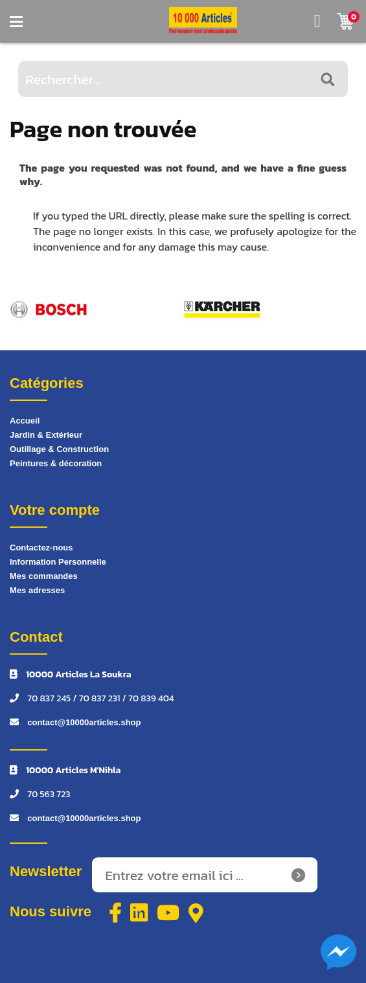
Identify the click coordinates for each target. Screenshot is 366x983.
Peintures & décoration (56, 463)
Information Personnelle (58, 562)
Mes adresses (37, 590)
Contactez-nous (41, 547)
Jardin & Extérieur (46, 435)
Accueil (25, 420)
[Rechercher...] (183, 79)
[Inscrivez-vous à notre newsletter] (204, 875)
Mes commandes (44, 576)
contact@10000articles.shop (84, 722)
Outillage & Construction (59, 449)
